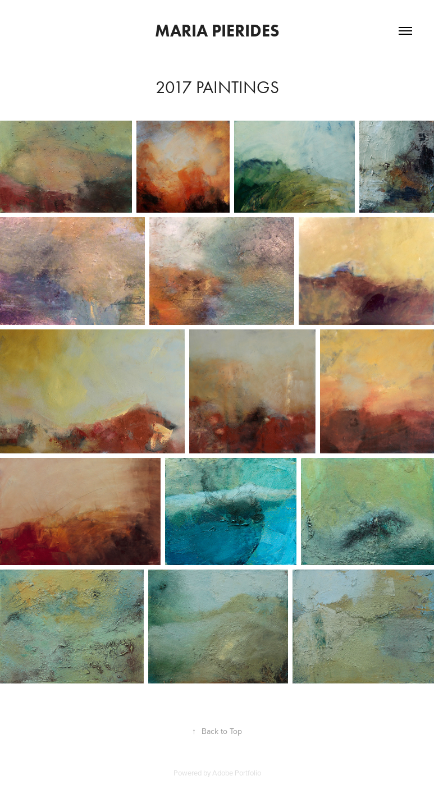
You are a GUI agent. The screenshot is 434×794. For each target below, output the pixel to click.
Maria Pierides (217, 30)
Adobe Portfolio (236, 773)
